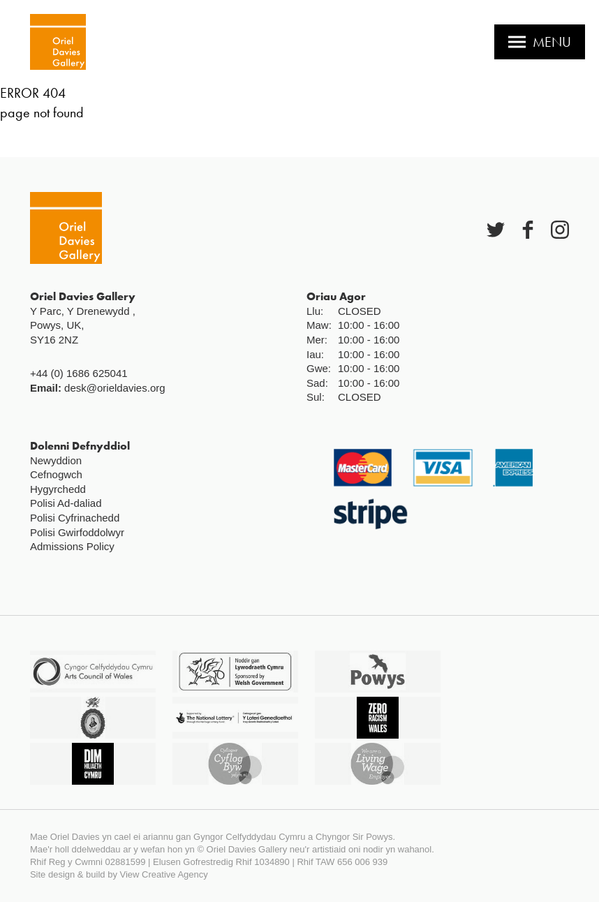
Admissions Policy (72, 546)
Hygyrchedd (58, 489)
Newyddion (56, 460)
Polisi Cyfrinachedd (74, 518)
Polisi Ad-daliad (66, 503)
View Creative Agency (164, 874)
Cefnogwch (56, 474)
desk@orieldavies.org (114, 388)
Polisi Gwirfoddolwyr (77, 532)
